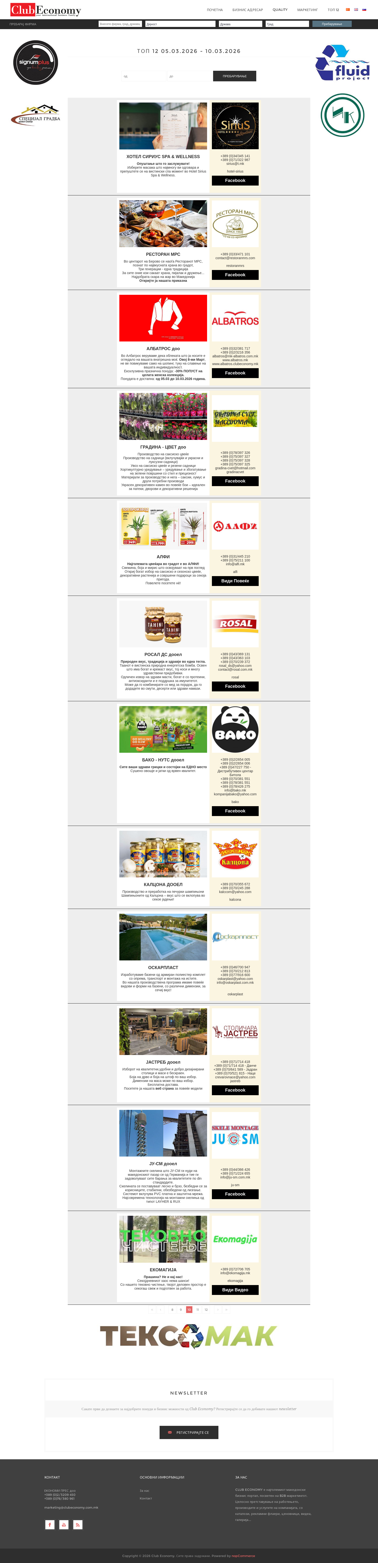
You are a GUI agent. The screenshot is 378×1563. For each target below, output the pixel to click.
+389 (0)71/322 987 (235, 160)
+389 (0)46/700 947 (235, 967)
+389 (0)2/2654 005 (235, 759)
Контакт (146, 1498)
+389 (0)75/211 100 (235, 560)
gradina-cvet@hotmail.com (235, 468)
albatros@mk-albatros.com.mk (235, 356)
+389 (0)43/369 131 (235, 654)
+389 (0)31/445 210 (235, 556)
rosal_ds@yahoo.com (235, 666)
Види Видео (235, 1289)
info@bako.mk (235, 790)
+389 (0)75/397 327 (235, 456)
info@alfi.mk (235, 564)
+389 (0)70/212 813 (235, 971)
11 (197, 1310)
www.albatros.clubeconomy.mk (235, 364)
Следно (218, 1309)
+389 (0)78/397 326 (235, 453)
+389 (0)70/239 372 (235, 662)
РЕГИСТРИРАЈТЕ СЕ (192, 1432)
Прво (152, 1309)
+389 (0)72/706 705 (235, 1269)
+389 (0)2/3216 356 (235, 352)
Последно (226, 1309)
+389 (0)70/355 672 (235, 884)
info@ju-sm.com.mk (235, 1177)
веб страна (164, 1088)
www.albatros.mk (235, 360)
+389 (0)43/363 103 (235, 658)
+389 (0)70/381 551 (235, 779)
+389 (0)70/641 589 (228, 1069)
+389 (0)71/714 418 (235, 1062)
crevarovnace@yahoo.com (235, 1077)
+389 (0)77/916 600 (235, 975)
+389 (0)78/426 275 (235, 786)
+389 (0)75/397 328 (235, 460)
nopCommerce (243, 1556)
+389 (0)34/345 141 (235, 156)
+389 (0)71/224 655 (235, 1173)
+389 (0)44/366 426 (235, 1169)
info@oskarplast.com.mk (235, 982)
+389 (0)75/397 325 (235, 464)
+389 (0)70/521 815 (230, 1073)
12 (206, 1310)
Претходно (160, 1309)
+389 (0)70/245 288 (235, 888)
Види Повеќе (235, 581)
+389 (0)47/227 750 (234, 767)
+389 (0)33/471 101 (235, 254)
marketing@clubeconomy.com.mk (71, 1507)
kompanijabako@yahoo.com (235, 794)
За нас (144, 1490)
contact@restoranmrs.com (235, 258)
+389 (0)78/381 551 (235, 783)
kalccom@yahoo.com (235, 892)
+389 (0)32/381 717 (235, 348)
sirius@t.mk (235, 164)
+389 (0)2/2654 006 (235, 763)
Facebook (235, 180)
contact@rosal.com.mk (235, 669)
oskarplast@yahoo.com (235, 979)
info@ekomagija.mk (235, 1273)
